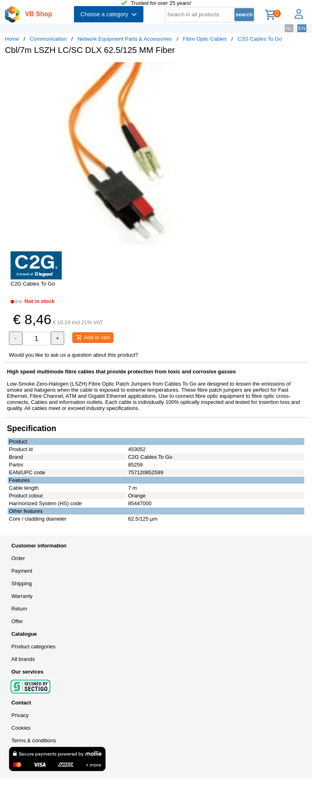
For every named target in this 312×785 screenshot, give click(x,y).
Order (18, 558)
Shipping (21, 583)
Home (12, 39)
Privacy (20, 715)
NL (289, 28)
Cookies (20, 728)
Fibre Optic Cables (205, 39)
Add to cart (93, 337)
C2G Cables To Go (260, 39)
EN (302, 28)
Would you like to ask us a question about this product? (73, 355)
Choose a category (108, 14)
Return (19, 609)
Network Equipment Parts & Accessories (125, 39)
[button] (241, 69)
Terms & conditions (33, 740)
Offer (17, 621)
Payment (21, 571)
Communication (48, 39)
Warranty (21, 596)
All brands (23, 659)
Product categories (33, 646)
